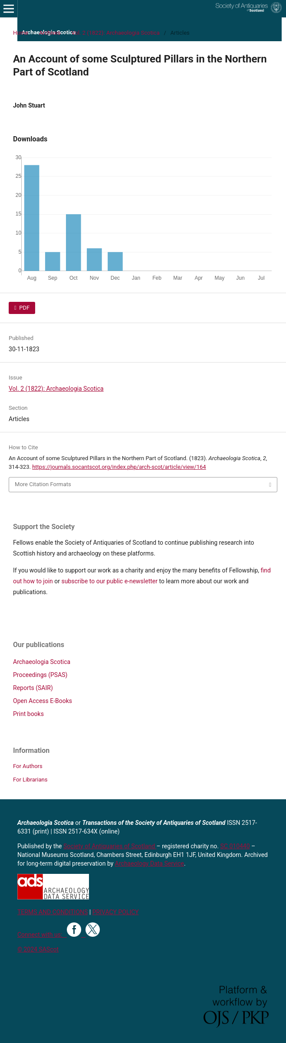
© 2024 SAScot (38, 949)
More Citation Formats (43, 484)
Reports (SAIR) (33, 687)
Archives (50, 32)
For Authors (28, 766)
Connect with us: (42, 934)
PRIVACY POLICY (115, 912)
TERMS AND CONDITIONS (52, 912)
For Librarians (30, 779)
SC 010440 (235, 846)
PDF (24, 307)
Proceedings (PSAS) (40, 674)
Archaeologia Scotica (41, 661)
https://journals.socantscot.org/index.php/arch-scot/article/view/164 (119, 467)
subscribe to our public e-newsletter (110, 581)
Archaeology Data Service (149, 863)
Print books (28, 713)
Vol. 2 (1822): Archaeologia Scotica (116, 32)
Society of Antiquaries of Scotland (110, 846)
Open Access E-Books (42, 700)
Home (20, 32)
